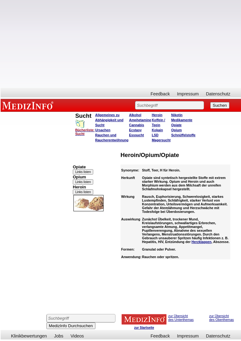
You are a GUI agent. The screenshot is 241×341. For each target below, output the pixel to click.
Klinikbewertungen (29, 335)
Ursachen (102, 130)
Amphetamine (140, 120)
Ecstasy (135, 130)
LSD (155, 135)
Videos (77, 335)
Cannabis (136, 125)
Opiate (176, 125)
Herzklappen (201, 242)
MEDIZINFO (29, 105)
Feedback (160, 93)
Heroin (157, 115)
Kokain (157, 130)
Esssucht (136, 135)
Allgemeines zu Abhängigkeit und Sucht (109, 120)
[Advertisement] (121, 44)
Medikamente (181, 120)
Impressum (188, 93)
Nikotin (176, 115)
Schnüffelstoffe (183, 135)
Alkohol (135, 115)
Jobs (58, 335)
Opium (176, 130)
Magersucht (161, 140)
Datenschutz (218, 93)
